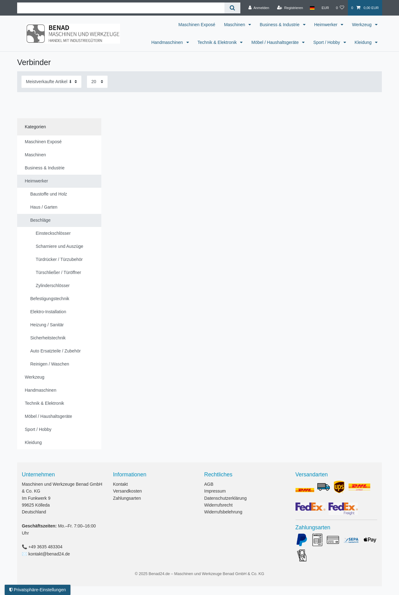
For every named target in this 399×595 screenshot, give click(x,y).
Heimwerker (326, 24)
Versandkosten (127, 491)
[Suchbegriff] (120, 7)
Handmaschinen (167, 42)
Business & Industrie (280, 24)
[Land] (312, 8)
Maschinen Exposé (196, 24)
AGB (209, 484)
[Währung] (325, 8)
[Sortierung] (51, 82)
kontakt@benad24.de (49, 553)
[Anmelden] (259, 8)
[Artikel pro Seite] (97, 82)
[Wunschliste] (340, 8)
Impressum (215, 491)
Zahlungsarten (127, 498)
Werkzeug (362, 24)
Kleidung (364, 42)
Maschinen (235, 24)
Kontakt (120, 484)
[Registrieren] (290, 8)
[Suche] (232, 7)
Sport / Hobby (327, 42)
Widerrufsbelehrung (223, 511)
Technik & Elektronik (218, 42)
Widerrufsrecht (218, 505)
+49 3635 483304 (45, 546)
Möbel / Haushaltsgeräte (275, 42)
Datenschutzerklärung (225, 498)
